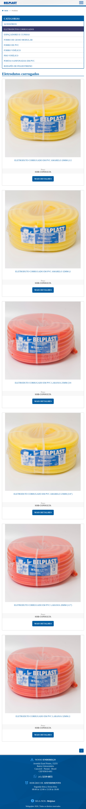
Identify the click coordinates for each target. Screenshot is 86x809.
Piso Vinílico (11, 55)
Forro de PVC (11, 45)
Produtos (15, 11)
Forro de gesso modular (18, 40)
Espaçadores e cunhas (17, 34)
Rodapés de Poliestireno (18, 66)
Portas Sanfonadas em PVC (19, 61)
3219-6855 (45, 776)
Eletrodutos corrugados (19, 29)
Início (5, 11)
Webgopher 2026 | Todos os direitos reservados (43, 806)
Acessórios (10, 24)
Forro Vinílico (12, 50)
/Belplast (51, 801)
